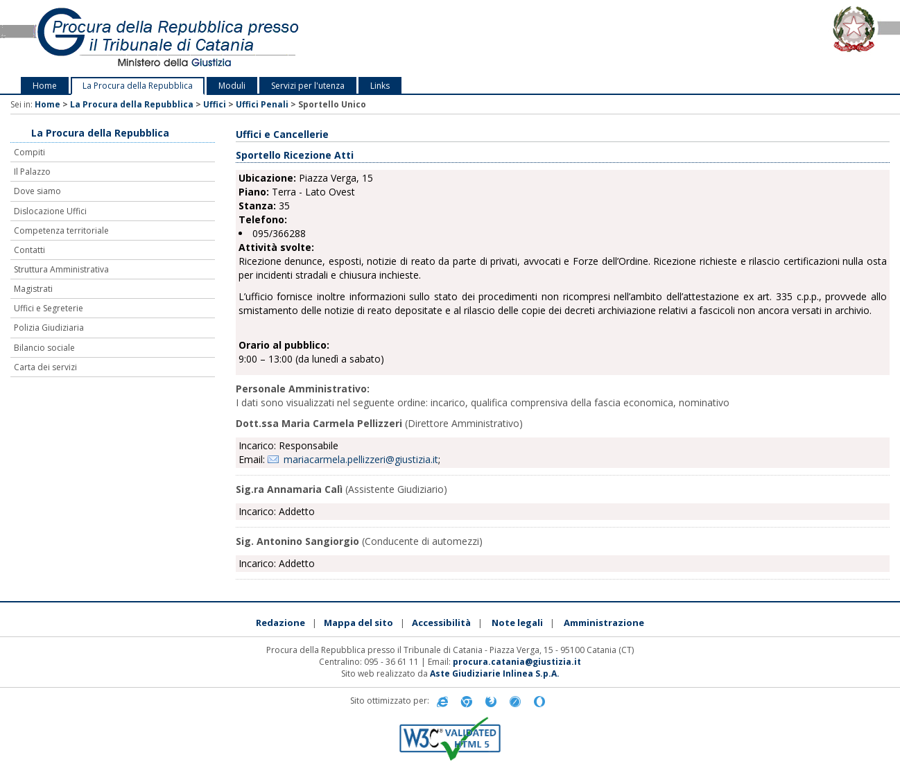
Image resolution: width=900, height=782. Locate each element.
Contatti (29, 250)
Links (380, 86)
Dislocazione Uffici (50, 211)
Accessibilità (441, 622)
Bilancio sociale (44, 348)
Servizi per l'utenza (308, 86)
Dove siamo (37, 191)
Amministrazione (604, 622)
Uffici (214, 104)
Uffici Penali (262, 104)
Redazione (280, 622)
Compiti (29, 152)
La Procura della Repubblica (138, 86)
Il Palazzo (32, 171)
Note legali (517, 622)
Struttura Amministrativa (61, 269)
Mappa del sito (358, 622)
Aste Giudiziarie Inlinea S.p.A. (495, 673)
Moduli (231, 86)
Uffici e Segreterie (48, 308)
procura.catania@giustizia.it (517, 662)
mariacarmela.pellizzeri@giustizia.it (361, 459)
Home (45, 86)
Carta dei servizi (45, 367)
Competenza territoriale (61, 230)
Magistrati (33, 289)
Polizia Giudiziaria (49, 327)
